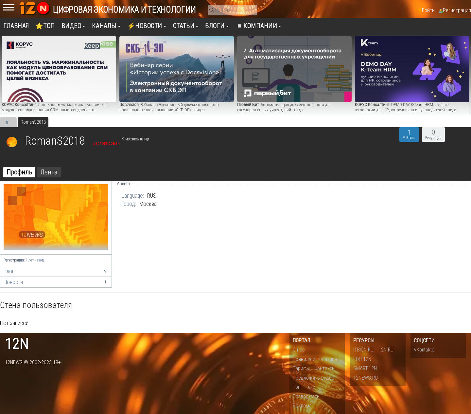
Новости (56, 282)
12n (16, 344)
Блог (56, 271)
